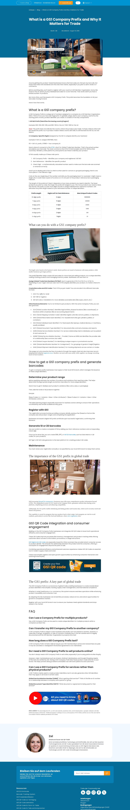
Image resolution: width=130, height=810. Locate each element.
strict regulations (72, 516)
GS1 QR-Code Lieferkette (25, 803)
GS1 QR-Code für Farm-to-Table (27, 805)
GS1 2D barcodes (70, 435)
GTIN (52, 147)
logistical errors (48, 353)
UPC (41, 294)
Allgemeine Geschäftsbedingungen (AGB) (94, 807)
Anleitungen (85, 798)
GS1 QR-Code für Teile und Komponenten (30, 808)
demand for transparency (46, 501)
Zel (56, 31)
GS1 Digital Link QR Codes (37, 542)
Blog (38, 10)
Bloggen (83, 803)
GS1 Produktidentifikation (24, 797)
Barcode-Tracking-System (25, 794)
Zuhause (31, 10)
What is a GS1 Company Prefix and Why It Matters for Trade (63, 10)
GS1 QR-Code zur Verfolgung (26, 800)
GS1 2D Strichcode (22, 791)
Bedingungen (86, 805)
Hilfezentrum (84, 801)
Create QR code (65, 3)
